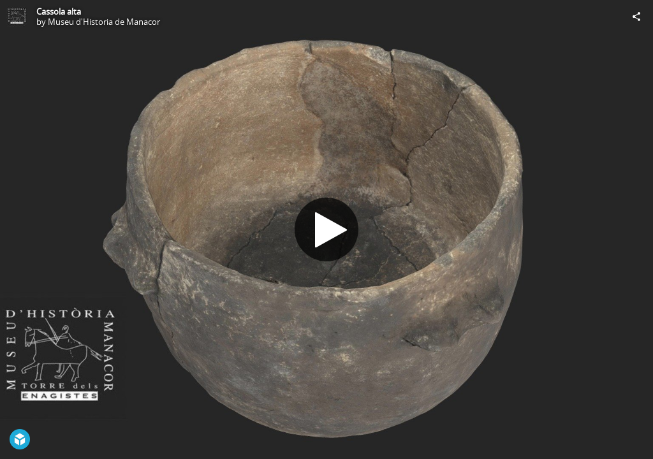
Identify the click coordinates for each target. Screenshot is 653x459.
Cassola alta (58, 11)
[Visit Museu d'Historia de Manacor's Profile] (16, 16)
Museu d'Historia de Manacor (104, 21)
